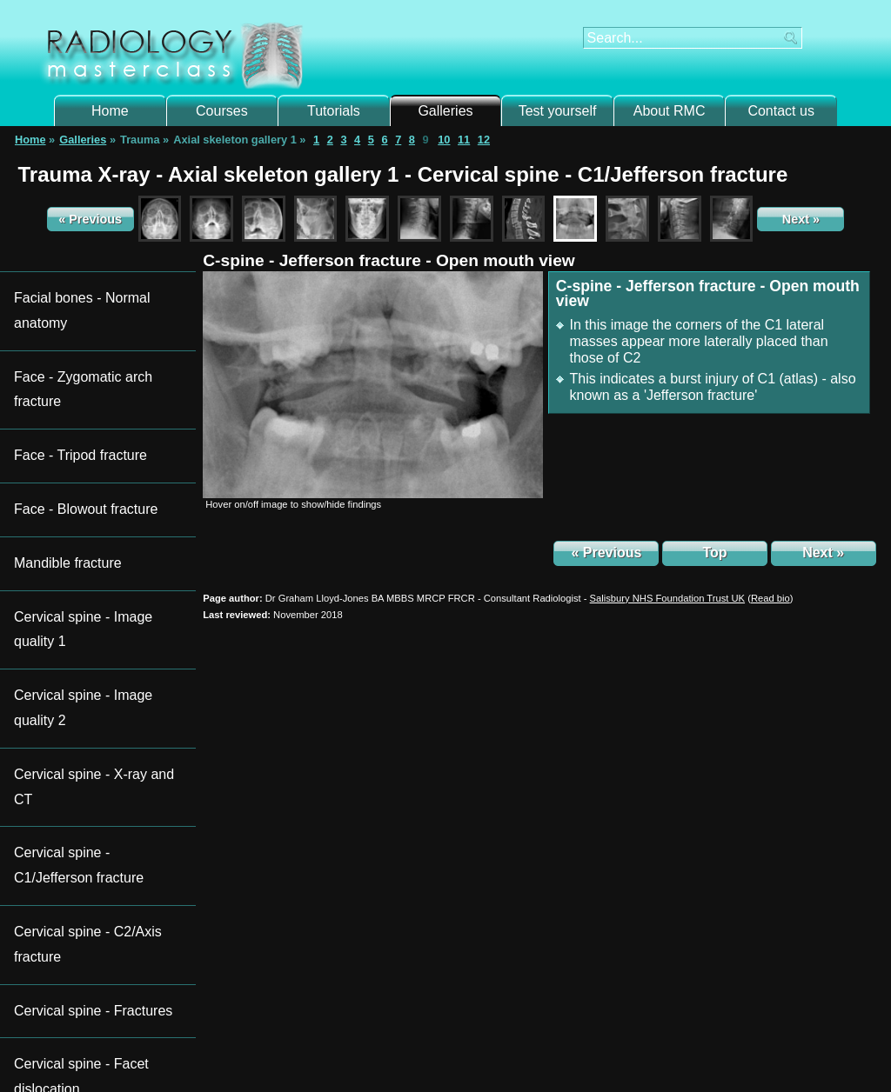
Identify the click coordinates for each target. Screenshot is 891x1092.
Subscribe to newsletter (85, 830)
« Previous (90, 219)
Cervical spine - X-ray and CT (88, 457)
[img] (373, 384)
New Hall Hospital (442, 1040)
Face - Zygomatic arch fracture (90, 309)
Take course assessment (774, 982)
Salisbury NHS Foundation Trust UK (667, 598)
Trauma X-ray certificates (312, 808)
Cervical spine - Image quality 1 (93, 408)
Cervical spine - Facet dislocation (96, 576)
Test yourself (558, 110)
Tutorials (333, 110)
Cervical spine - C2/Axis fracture (94, 527)
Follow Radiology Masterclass (106, 808)
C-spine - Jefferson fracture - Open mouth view (389, 260)
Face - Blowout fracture (72, 358)
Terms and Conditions (486, 1056)
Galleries (445, 110)
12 (484, 139)
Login (244, 989)
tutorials (308, 923)
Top (714, 552)
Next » (801, 219)
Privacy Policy (571, 1056)
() (770, 598)
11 (464, 139)
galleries (386, 923)
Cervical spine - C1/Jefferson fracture (86, 492)
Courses (222, 110)
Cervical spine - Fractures (78, 552)
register (302, 989)
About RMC (669, 110)
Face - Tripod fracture (68, 333)
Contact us (780, 110)
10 (444, 139)
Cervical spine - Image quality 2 (93, 432)
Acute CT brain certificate (536, 808)
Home (110, 110)
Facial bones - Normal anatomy (92, 283)
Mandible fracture (58, 383)
